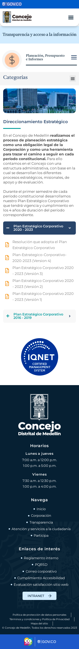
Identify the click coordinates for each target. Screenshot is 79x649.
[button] (73, 78)
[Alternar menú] (71, 17)
